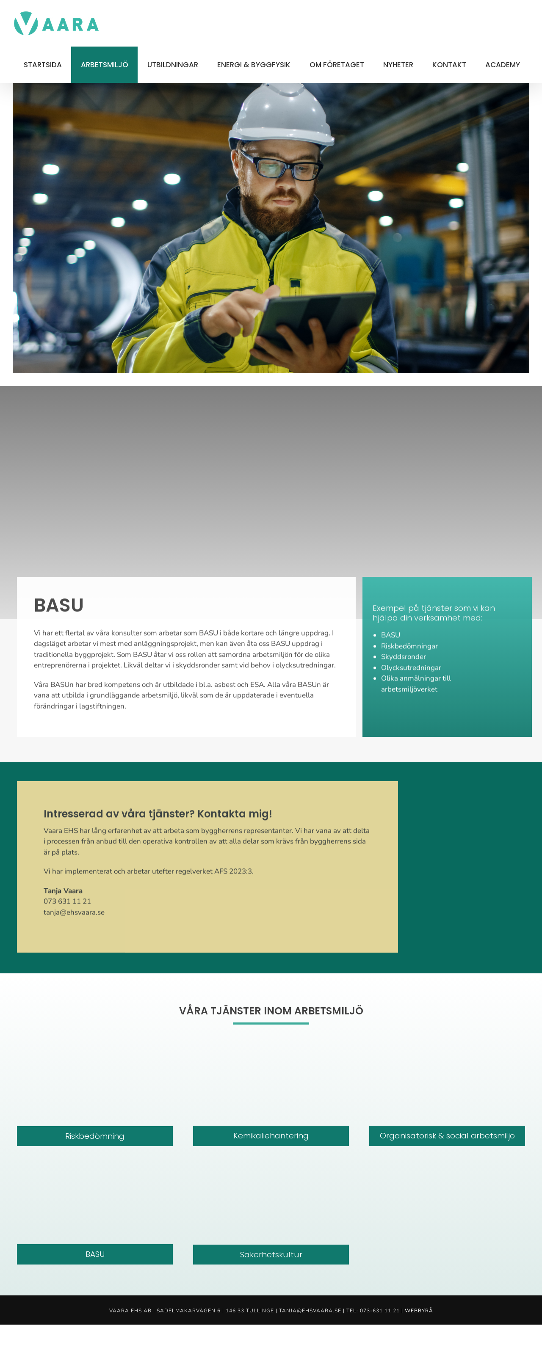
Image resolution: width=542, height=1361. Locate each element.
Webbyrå (419, 1310)
